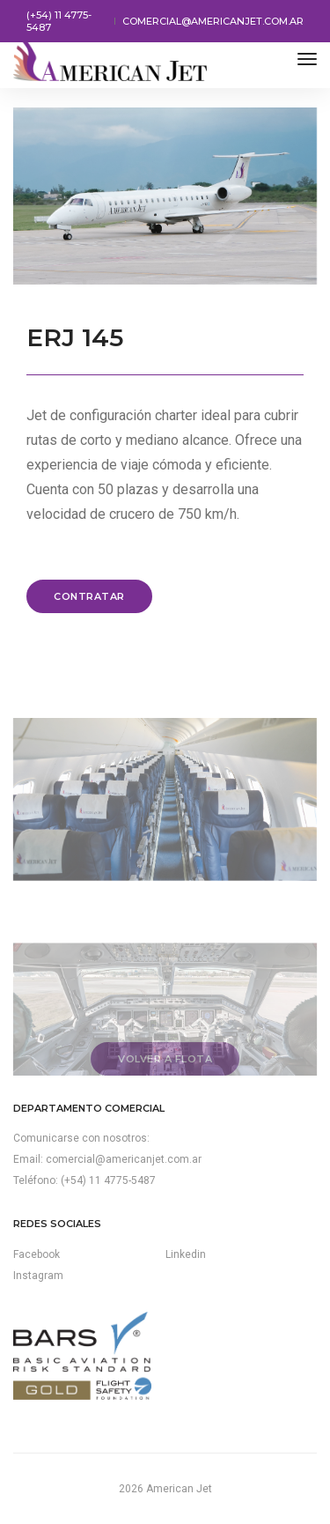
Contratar (89, 596)
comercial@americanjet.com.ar (213, 21)
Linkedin (185, 1254)
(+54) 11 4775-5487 (59, 21)
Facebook (36, 1254)
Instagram (38, 1275)
